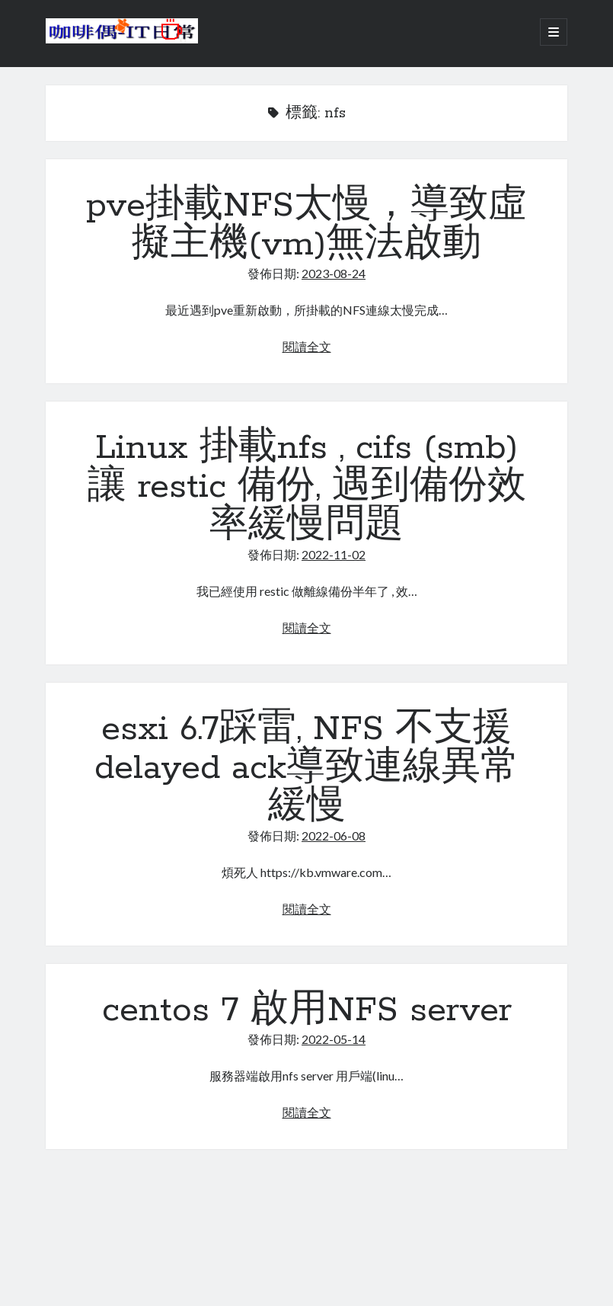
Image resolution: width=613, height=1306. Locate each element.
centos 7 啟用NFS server (307, 1010)
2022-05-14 (334, 1039)
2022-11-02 (334, 554)
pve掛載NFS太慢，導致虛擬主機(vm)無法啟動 (306, 225)
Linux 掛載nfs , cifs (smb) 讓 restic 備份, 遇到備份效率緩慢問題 (307, 487)
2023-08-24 (334, 273)
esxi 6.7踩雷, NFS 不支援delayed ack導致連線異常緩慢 (306, 768)
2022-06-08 (334, 835)
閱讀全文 (307, 346)
